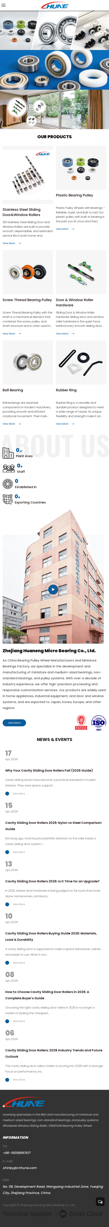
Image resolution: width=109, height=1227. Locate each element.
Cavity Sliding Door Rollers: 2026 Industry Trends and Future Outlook (53, 1053)
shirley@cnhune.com (20, 1168)
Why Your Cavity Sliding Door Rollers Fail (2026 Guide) (49, 770)
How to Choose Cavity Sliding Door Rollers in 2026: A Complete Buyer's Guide (47, 995)
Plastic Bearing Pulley (74, 195)
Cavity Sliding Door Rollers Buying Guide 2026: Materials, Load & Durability (51, 936)
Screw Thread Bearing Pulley (27, 299)
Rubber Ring (66, 390)
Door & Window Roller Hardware (74, 302)
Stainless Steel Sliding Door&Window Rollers (22, 212)
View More (14, 723)
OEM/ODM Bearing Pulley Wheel (70, 1126)
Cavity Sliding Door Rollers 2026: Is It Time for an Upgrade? (52, 881)
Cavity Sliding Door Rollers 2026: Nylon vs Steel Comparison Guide (53, 826)
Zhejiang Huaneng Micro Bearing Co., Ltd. (47, 1205)
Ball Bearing (13, 390)
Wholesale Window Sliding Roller (25, 1126)
